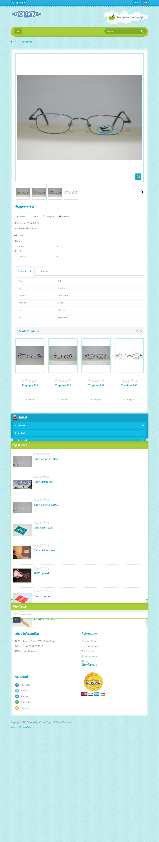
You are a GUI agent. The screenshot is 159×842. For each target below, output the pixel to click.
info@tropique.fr (31, 764)
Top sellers (19, 457)
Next (142, 192)
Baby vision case (44, 495)
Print (21, 235)
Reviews (43, 271)
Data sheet (24, 271)
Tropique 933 (129, 385)
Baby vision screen (45, 563)
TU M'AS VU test (44, 632)
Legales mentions (89, 759)
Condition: (20, 228)
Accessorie (23, 441)
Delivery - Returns (89, 754)
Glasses (21, 426)
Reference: (20, 223)
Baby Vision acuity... (46, 472)
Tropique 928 (30, 385)
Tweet (21, 216)
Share (34, 216)
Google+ (48, 216)
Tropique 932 (96, 385)
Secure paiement (89, 769)
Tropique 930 (63, 385)
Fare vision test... (44, 541)
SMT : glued (41, 586)
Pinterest (64, 216)
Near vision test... (44, 609)
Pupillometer (41, 678)
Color (18, 241)
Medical (21, 434)
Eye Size (19, 251)
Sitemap (85, 774)
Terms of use (87, 764)
